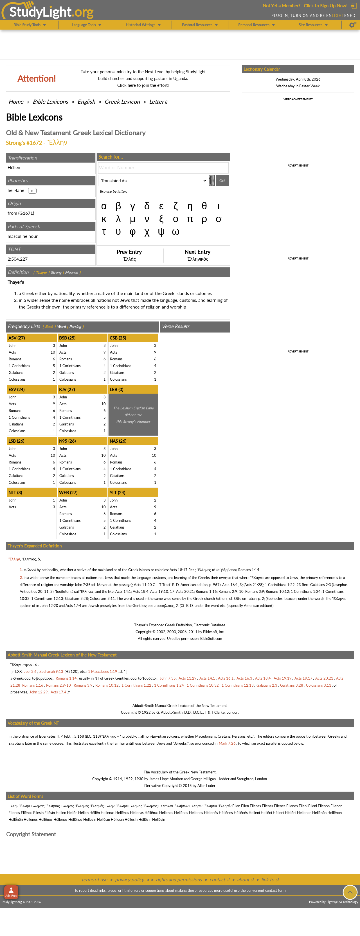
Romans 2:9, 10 (231, 591)
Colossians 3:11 (102, 598)
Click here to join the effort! (143, 85)
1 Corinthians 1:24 (306, 591)
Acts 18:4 (140, 591)
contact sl (219, 879)
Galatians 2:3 (320, 584)
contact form (275, 890)
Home (15, 101)
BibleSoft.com (211, 638)
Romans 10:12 (277, 591)
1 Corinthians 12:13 (47, 598)
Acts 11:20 (143, 584)
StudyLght (40, 11)
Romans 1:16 (206, 591)
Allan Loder (206, 785)
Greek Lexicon (122, 101)
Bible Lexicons (50, 101)
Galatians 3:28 (76, 598)
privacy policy (129, 879)
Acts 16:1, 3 (232, 584)
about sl (245, 879)
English (86, 101)
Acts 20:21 (185, 591)
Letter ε (158, 101)
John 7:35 (83, 584)
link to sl (269, 879)
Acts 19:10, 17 (162, 591)
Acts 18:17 (179, 569)
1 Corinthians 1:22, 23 (283, 584)
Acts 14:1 (123, 591)
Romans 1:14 (248, 569)
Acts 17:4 (73, 605)
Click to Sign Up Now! (325, 5)
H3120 (71, 671)
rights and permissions (179, 879)
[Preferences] (353, 25)
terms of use (94, 879)
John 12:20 (49, 605)
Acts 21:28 (253, 584)
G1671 (26, 213)
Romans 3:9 (254, 591)
